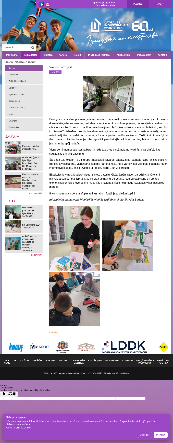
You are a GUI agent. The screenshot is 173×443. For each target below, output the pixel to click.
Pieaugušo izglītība (99, 55)
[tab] (10, 201)
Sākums (9, 62)
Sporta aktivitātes (16, 94)
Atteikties (145, 435)
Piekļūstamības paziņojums (145, 361)
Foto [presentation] (10, 201)
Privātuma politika (163, 361)
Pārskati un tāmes (17, 107)
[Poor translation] (12, 394)
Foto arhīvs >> (36, 255)
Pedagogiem (144, 55)
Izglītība (48, 55)
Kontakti (162, 55)
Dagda (138, 4)
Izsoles (12, 114)
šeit (29, 427)
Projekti (77, 55)
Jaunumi (12, 68)
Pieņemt (160, 435)
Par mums (12, 55)
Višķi (160, 4)
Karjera (63, 55)
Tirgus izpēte (14, 101)
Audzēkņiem (123, 55)
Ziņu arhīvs (14, 127)
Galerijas (13, 121)
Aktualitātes (30, 55)
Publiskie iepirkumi (17, 81)
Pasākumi (13, 74)
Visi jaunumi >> (36, 193)
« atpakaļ (53, 332)
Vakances (13, 88)
